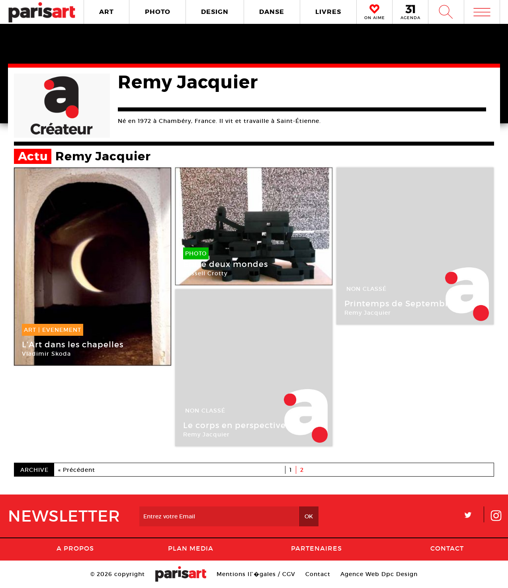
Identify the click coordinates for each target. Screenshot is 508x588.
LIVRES (328, 12)
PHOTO (157, 12)
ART (106, 12)
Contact (447, 548)
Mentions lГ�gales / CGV (256, 574)
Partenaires (316, 548)
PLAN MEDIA (190, 548)
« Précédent (76, 469)
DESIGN (215, 12)
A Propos (75, 548)
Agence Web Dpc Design (379, 574)
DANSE (271, 12)
